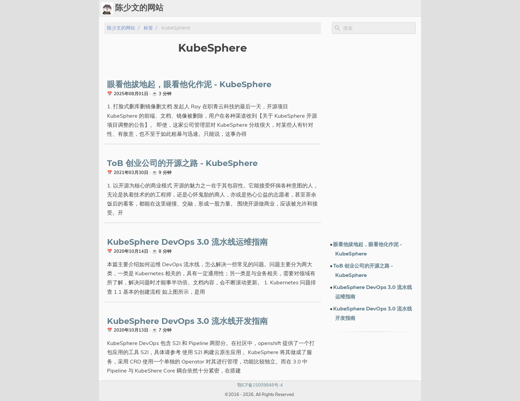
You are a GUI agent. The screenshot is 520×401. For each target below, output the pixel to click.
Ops (284, 8)
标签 (326, 8)
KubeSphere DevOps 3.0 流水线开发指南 (187, 322)
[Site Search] (379, 28)
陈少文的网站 (121, 28)
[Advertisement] (374, 137)
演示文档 (348, 8)
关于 (397, 8)
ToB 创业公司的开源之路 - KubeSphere (182, 164)
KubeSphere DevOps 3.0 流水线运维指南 (187, 242)
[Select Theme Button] (267, 8)
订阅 (413, 8)
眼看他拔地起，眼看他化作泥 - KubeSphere (189, 85)
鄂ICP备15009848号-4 (260, 385)
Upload (306, 8)
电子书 (375, 8)
